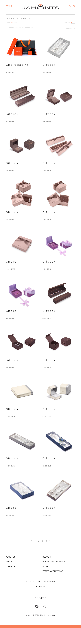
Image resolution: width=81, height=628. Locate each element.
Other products (26, 28)
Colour (25, 19)
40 (14, 23)
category (12, 19)
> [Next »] (50, 540)
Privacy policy (40, 597)
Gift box (49, 64)
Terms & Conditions (53, 571)
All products (12, 28)
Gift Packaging (17, 64)
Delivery (47, 557)
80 (16, 23)
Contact (10, 566)
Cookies (40, 586)
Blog (45, 566)
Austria (49, 581)
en (12, 6)
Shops (9, 561)
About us (11, 557)
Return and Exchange (54, 561)
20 (12, 23)
